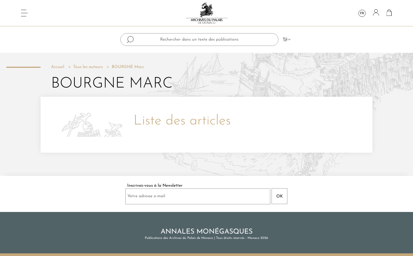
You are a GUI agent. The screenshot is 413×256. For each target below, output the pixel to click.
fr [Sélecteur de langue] (362, 13)
